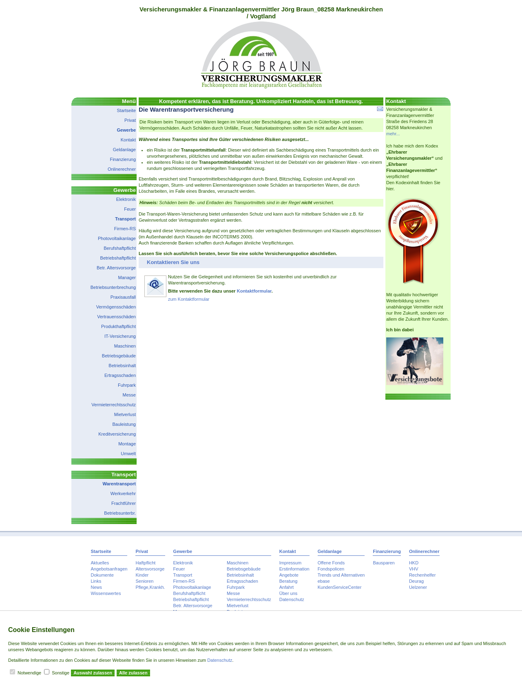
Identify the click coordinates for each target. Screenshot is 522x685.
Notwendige (29, 672)
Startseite (126, 110)
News (96, 587)
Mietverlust (125, 414)
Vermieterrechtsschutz (113, 404)
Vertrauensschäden (116, 316)
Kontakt (128, 139)
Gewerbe (126, 130)
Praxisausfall (123, 297)
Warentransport (119, 483)
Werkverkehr (123, 493)
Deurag (416, 581)
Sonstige (60, 672)
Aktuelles (100, 562)
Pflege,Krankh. (150, 587)
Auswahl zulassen (92, 672)
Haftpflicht (145, 562)
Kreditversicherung (117, 434)
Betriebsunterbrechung (113, 287)
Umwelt (128, 453)
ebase (324, 581)
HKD (413, 562)
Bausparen (383, 562)
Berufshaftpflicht (120, 248)
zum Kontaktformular (188, 299)
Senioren (144, 581)
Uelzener (418, 587)
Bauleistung (124, 424)
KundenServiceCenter (340, 587)
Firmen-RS (125, 228)
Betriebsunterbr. (120, 513)
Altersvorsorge (149, 568)
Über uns (288, 593)
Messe (129, 394)
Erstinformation (294, 568)
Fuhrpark (127, 385)
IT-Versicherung (120, 336)
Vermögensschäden (116, 306)
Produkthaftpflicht (118, 326)
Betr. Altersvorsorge (116, 267)
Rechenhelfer (422, 575)
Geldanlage (124, 149)
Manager (127, 277)
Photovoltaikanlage (117, 238)
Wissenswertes (106, 593)
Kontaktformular (254, 291)
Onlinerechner (122, 169)
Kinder (141, 575)
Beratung (288, 581)
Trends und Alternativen (341, 575)
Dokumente (102, 575)
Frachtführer (123, 503)
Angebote (289, 575)
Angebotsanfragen (109, 568)
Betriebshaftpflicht (118, 257)
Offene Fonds (331, 562)
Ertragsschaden (120, 375)
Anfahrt (286, 587)
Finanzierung (123, 159)
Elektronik (126, 199)
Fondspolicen (331, 568)
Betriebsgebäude (119, 355)
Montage (127, 443)
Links (96, 581)
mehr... (393, 133)
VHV (413, 568)
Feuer (130, 209)
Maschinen (125, 346)
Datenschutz (291, 599)
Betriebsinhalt (122, 365)
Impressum (290, 562)
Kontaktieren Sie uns (173, 262)
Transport (125, 218)
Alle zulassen (133, 672)
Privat (130, 120)
